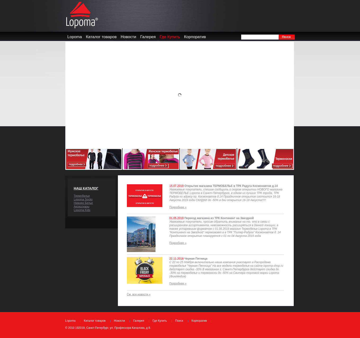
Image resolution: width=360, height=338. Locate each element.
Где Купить (159, 320)
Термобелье (82, 196)
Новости (119, 320)
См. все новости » (139, 294)
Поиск (179, 320)
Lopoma (70, 320)
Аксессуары (81, 206)
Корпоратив (199, 320)
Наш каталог (86, 188)
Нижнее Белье (83, 203)
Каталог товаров (95, 320)
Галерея (138, 320)
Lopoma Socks (83, 199)
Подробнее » (178, 207)
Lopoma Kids (82, 210)
